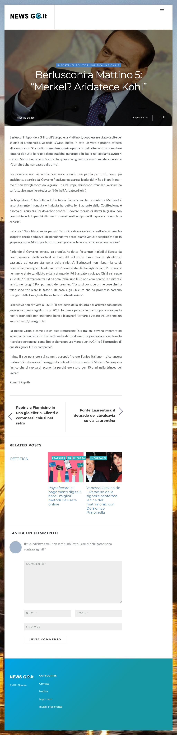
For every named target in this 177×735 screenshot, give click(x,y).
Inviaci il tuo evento (50, 706)
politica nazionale (105, 65)
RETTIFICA (19, 459)
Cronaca (44, 683)
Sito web (33, 626)
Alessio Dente (26, 117)
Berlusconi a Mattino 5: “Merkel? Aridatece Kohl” (88, 80)
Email (83, 613)
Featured (58, 458)
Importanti (65, 65)
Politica (82, 65)
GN (12, 454)
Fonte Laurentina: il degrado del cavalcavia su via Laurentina (94, 415)
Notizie (43, 691)
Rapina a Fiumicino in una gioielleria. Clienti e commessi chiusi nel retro (37, 415)
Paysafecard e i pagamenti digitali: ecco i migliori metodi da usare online (64, 496)
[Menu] (162, 9)
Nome (32, 613)
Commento (36, 563)
